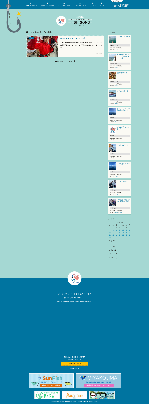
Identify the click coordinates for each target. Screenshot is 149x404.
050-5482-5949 (74, 356)
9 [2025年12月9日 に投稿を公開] (113, 230)
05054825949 (121, 6)
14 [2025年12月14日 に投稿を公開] (129, 230)
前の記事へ (59, 61)
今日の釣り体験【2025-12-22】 (73, 38)
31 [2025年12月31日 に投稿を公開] (116, 237)
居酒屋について (122, 73)
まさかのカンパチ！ (123, 91)
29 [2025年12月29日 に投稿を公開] (110, 237)
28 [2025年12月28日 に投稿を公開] (129, 235)
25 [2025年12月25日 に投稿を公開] (119, 235)
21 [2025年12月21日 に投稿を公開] (129, 232)
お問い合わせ (74, 368)
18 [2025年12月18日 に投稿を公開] (119, 232)
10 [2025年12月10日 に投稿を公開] (116, 230)
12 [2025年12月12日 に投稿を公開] (123, 230)
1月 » (114, 241)
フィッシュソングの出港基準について (123, 110)
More (62, 48)
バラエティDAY (122, 181)
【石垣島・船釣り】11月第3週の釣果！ (123, 200)
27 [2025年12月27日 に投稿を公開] (126, 235)
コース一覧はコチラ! (74, 363)
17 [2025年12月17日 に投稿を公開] (116, 232)
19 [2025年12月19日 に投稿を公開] (123, 232)
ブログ (31, 38)
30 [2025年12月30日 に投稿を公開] (113, 237)
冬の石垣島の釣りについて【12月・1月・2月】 (123, 56)
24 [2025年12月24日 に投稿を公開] (116, 235)
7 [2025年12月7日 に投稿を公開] (129, 227)
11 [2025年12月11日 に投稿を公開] (119, 230)
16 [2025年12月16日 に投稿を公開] (113, 232)
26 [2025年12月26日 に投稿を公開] (123, 235)
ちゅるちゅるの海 (123, 145)
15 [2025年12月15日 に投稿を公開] (110, 232)
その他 (112, 253)
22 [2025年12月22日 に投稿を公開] (110, 235)
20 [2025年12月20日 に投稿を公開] (126, 232)
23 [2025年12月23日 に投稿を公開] (113, 235)
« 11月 (110, 241)
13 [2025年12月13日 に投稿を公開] (126, 230)
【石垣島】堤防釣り (123, 36)
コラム (116, 67)
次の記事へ (70, 61)
